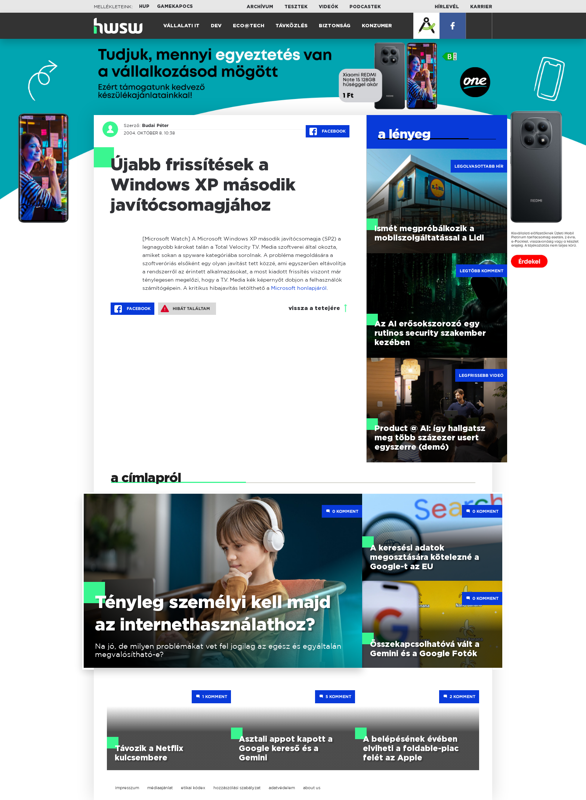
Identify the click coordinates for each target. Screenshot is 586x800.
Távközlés (291, 26)
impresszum (127, 787)
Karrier (481, 6)
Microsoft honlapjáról (299, 288)
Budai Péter (155, 125)
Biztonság (335, 26)
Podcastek (365, 6)
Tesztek (296, 6)
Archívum (260, 6)
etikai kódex (193, 787)
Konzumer (377, 26)
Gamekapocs (175, 6)
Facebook (327, 131)
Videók (328, 6)
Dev (216, 26)
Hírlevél (447, 6)
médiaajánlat (160, 787)
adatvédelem (282, 787)
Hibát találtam (185, 308)
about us (311, 787)
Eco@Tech (248, 26)
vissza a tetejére (314, 308)
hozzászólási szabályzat (236, 787)
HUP (144, 6)
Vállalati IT (181, 26)
